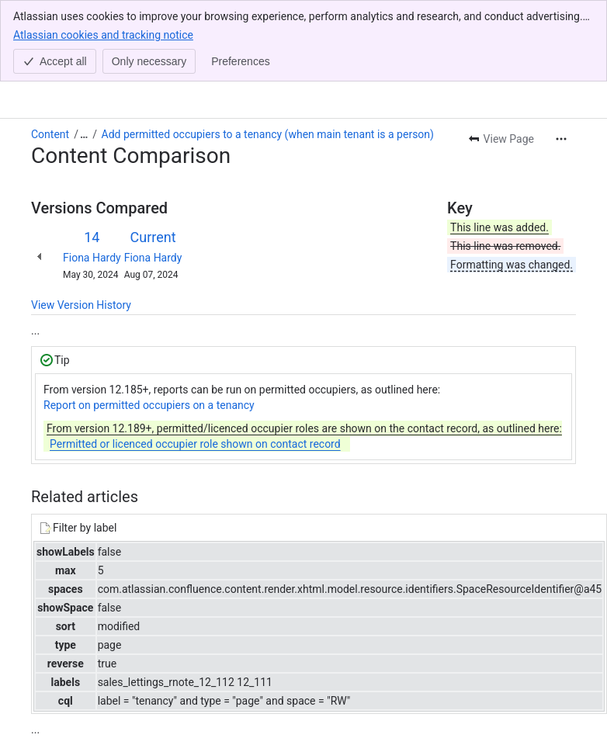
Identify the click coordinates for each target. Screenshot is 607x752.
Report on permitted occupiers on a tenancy (149, 323)
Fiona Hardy (92, 176)
